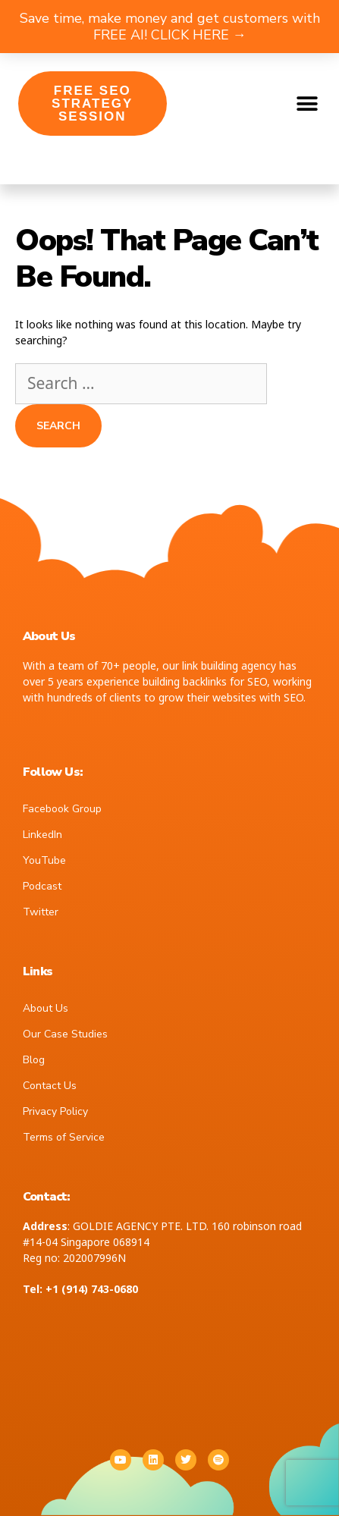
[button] (307, 103)
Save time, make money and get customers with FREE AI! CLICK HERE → (170, 26)
